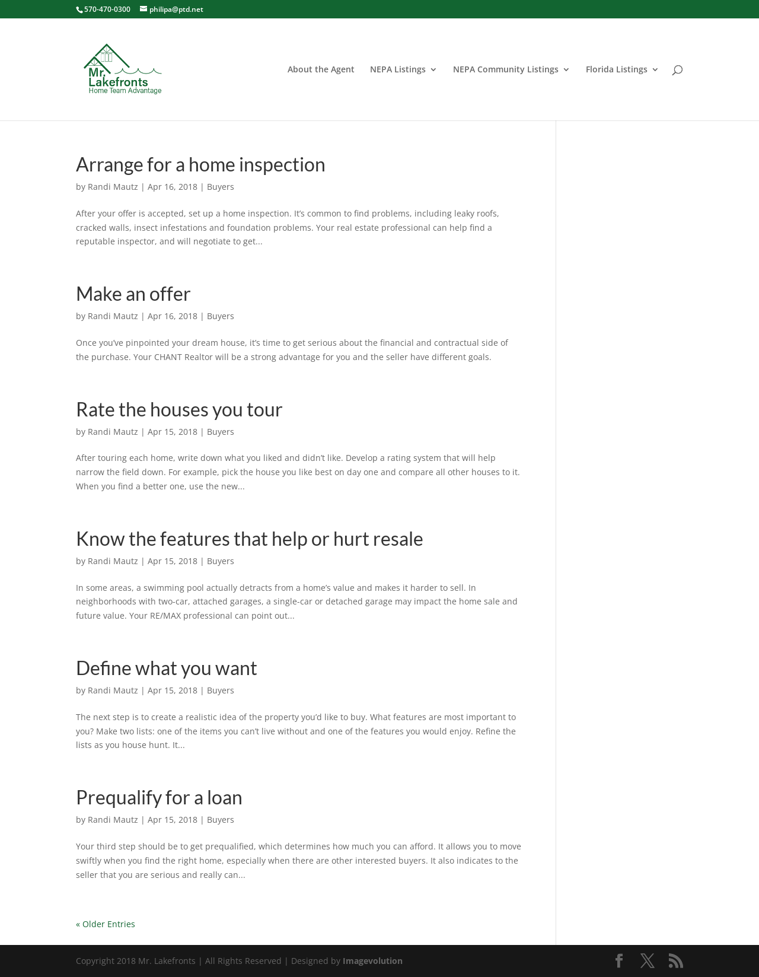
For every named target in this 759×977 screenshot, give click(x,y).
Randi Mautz (113, 186)
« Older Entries (105, 924)
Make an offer (133, 293)
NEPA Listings (398, 70)
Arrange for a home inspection (201, 164)
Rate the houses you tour (179, 409)
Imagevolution (373, 960)
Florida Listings (617, 70)
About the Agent (321, 70)
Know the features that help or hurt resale (249, 538)
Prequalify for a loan (159, 797)
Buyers (220, 186)
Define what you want (166, 667)
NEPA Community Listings (506, 70)
